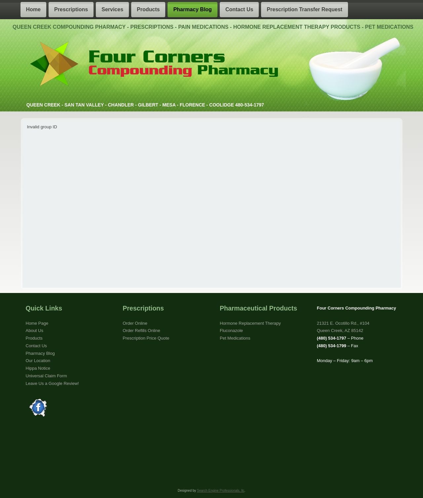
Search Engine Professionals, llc (220, 490)
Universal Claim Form (46, 375)
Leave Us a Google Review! (52, 383)
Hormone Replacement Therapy (250, 323)
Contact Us (239, 9)
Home (33, 9)
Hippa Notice (38, 368)
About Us (34, 330)
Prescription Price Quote (146, 338)
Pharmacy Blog (192, 9)
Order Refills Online (141, 330)
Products (148, 9)
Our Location (38, 360)
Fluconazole (231, 330)
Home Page (37, 323)
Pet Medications (235, 338)
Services (112, 9)
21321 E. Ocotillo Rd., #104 (343, 323)
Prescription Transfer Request (304, 9)
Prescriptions (71, 9)
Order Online (135, 323)
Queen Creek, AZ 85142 (340, 330)
